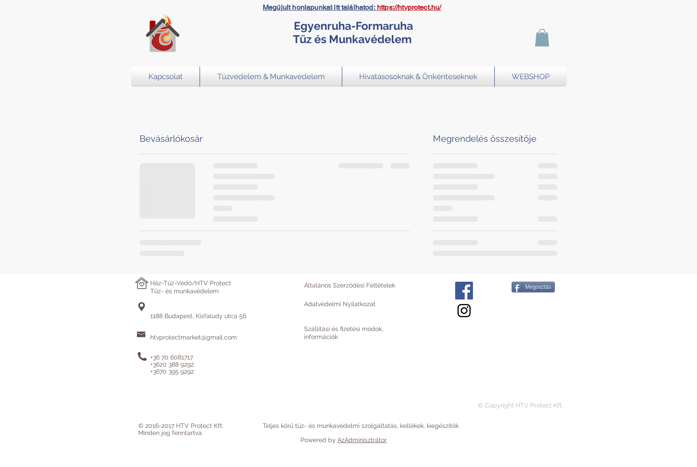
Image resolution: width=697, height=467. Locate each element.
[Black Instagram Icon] (464, 310)
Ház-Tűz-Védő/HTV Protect (190, 283)
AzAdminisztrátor (362, 439)
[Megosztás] (533, 287)
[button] (542, 37)
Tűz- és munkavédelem (184, 291)
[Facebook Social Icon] (464, 290)
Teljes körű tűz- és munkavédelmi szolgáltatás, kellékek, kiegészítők (361, 425)
